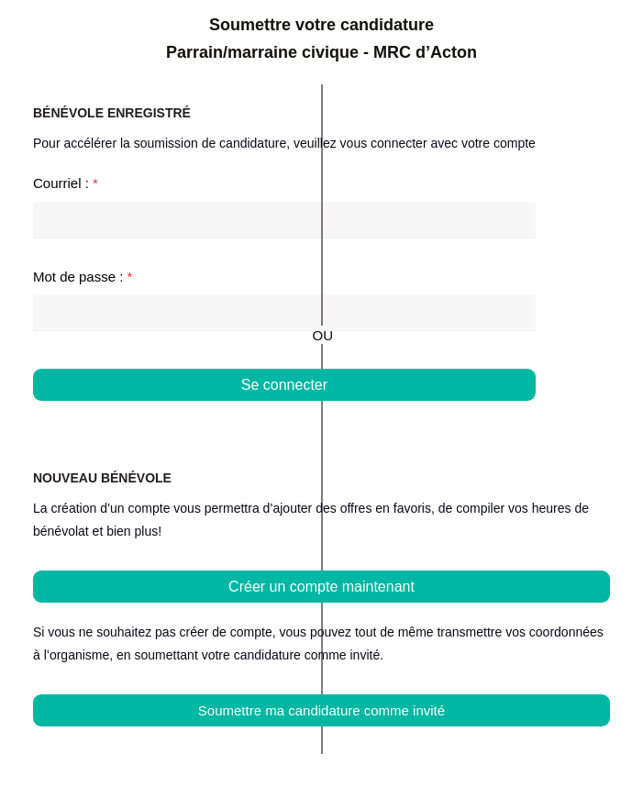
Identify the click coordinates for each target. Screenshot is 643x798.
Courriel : (65, 183)
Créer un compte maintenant (321, 586)
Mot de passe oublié (474, 419)
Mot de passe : (82, 276)
